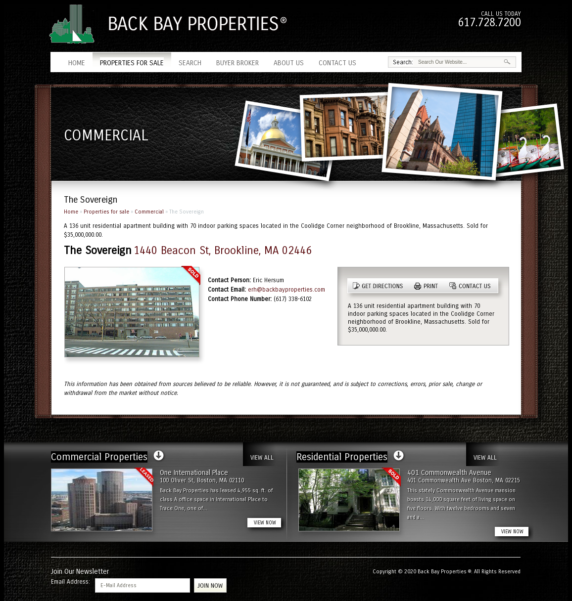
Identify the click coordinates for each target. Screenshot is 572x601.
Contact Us (337, 63)
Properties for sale (132, 63)
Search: (403, 62)
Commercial (149, 212)
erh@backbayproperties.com (286, 289)
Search (190, 63)
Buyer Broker (237, 63)
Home (76, 63)
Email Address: (70, 581)
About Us (289, 63)
